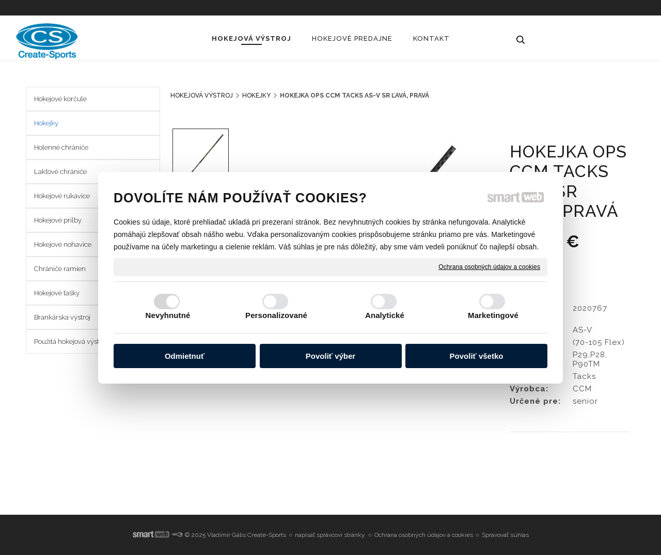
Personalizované (276, 315)
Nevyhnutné (168, 315)
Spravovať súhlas (505, 534)
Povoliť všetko (476, 356)
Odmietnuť (184, 356)
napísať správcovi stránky (330, 534)
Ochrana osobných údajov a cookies (489, 266)
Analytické (384, 315)
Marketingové (493, 315)
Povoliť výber (330, 356)
